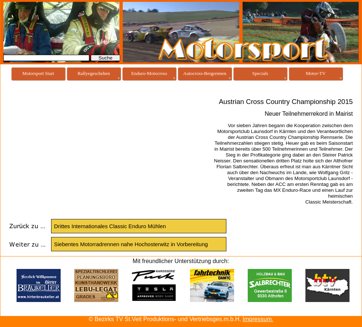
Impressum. (258, 319)
